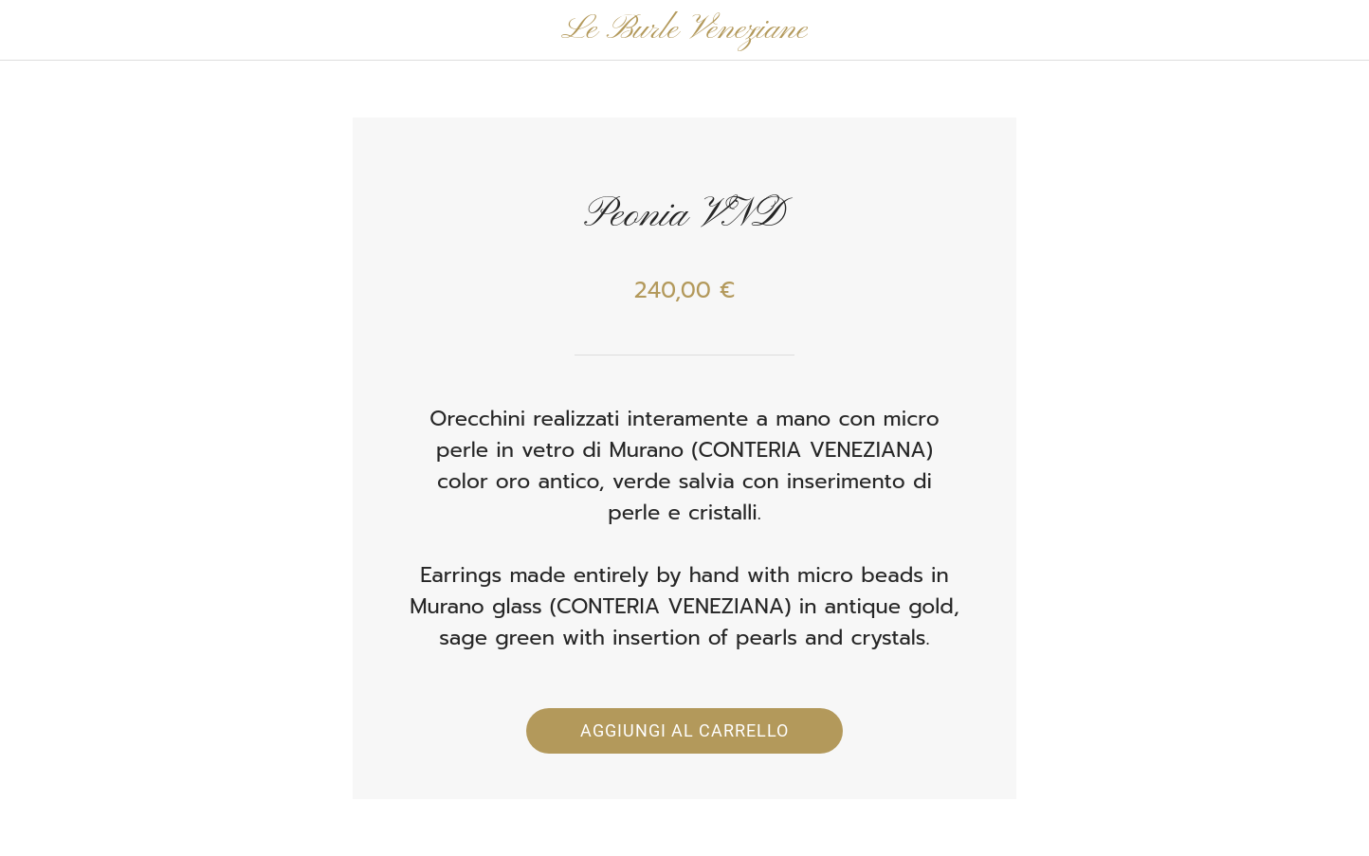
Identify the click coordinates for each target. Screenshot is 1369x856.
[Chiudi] (38, 30)
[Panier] (1331, 30)
